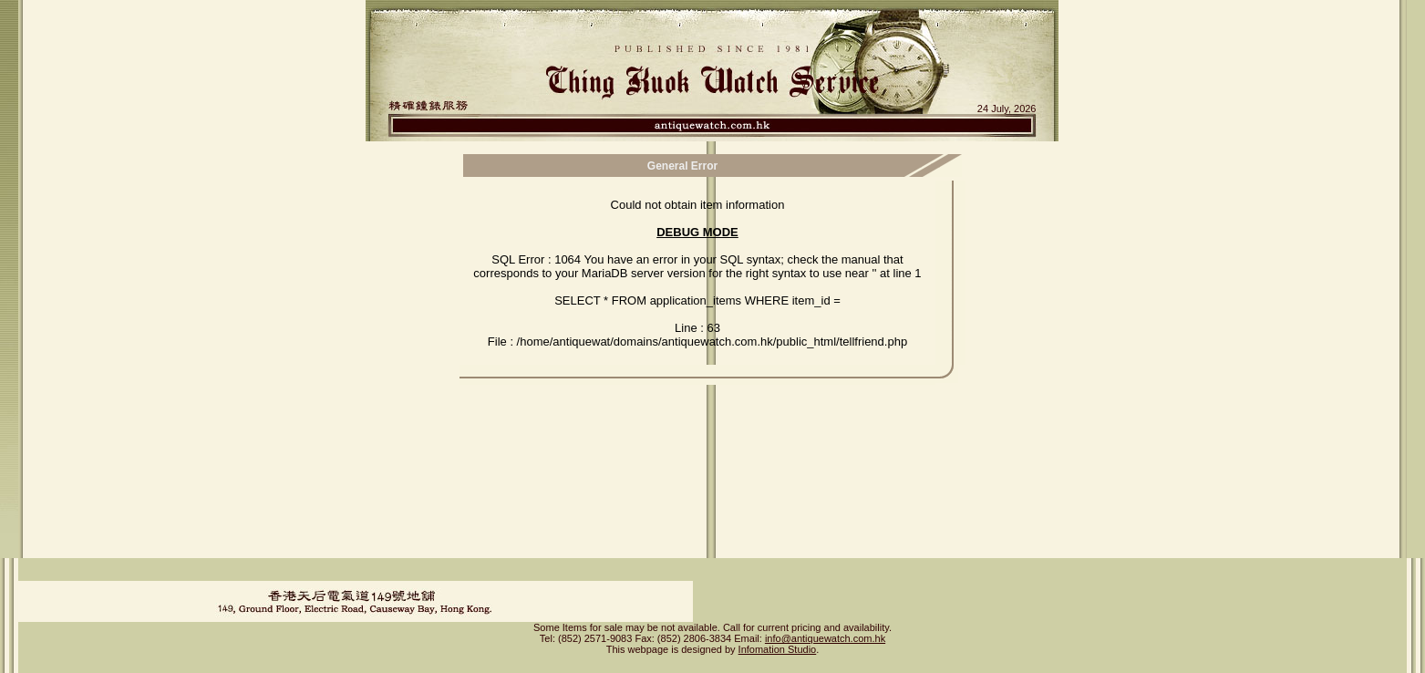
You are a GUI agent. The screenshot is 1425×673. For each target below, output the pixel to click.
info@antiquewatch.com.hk (825, 622)
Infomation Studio (777, 633)
